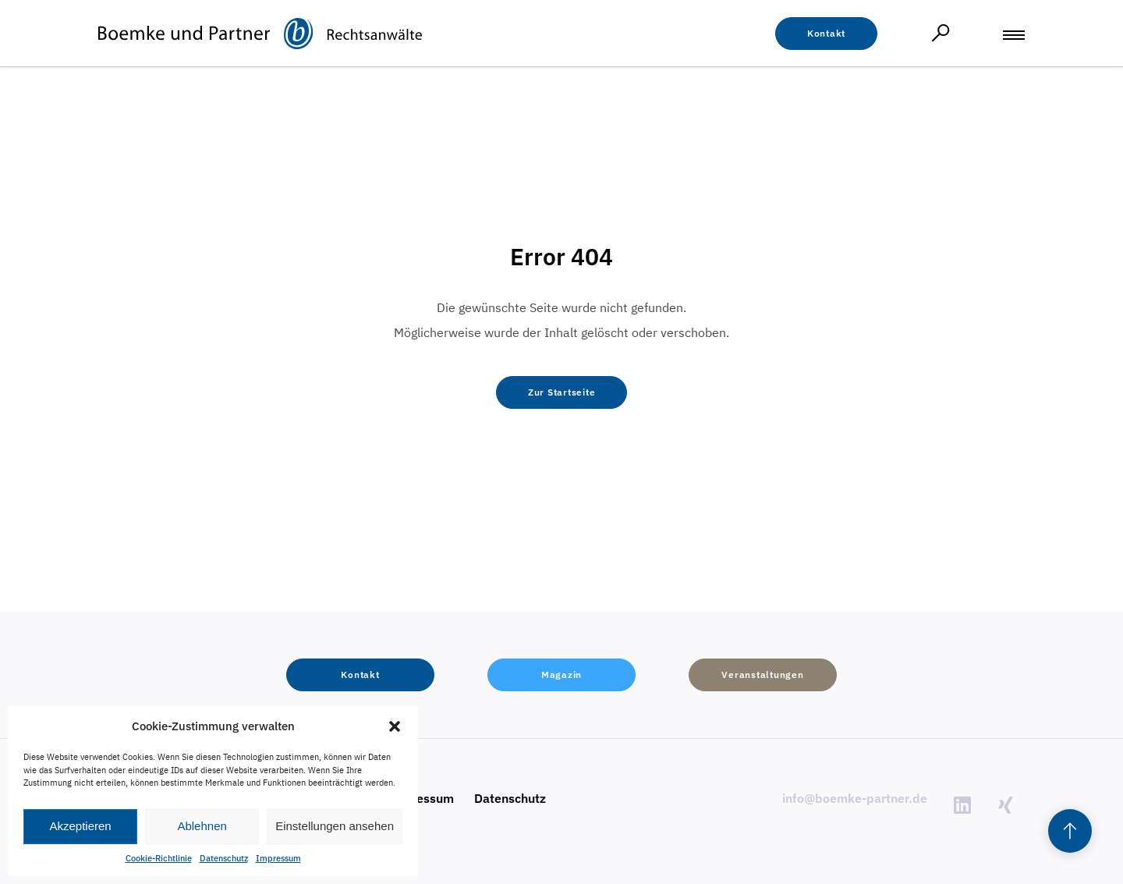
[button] (394, 726)
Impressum (278, 858)
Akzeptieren (80, 826)
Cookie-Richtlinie (159, 858)
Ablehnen (201, 826)
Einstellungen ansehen (334, 826)
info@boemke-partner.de (854, 798)
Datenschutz (224, 858)
